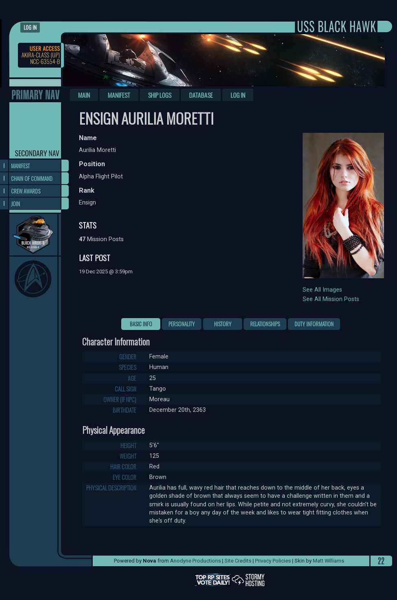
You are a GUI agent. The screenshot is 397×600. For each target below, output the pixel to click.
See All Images (322, 289)
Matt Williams (328, 561)
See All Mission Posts (331, 299)
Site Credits (238, 561)
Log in (30, 27)
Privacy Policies (273, 561)
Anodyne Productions (195, 561)
